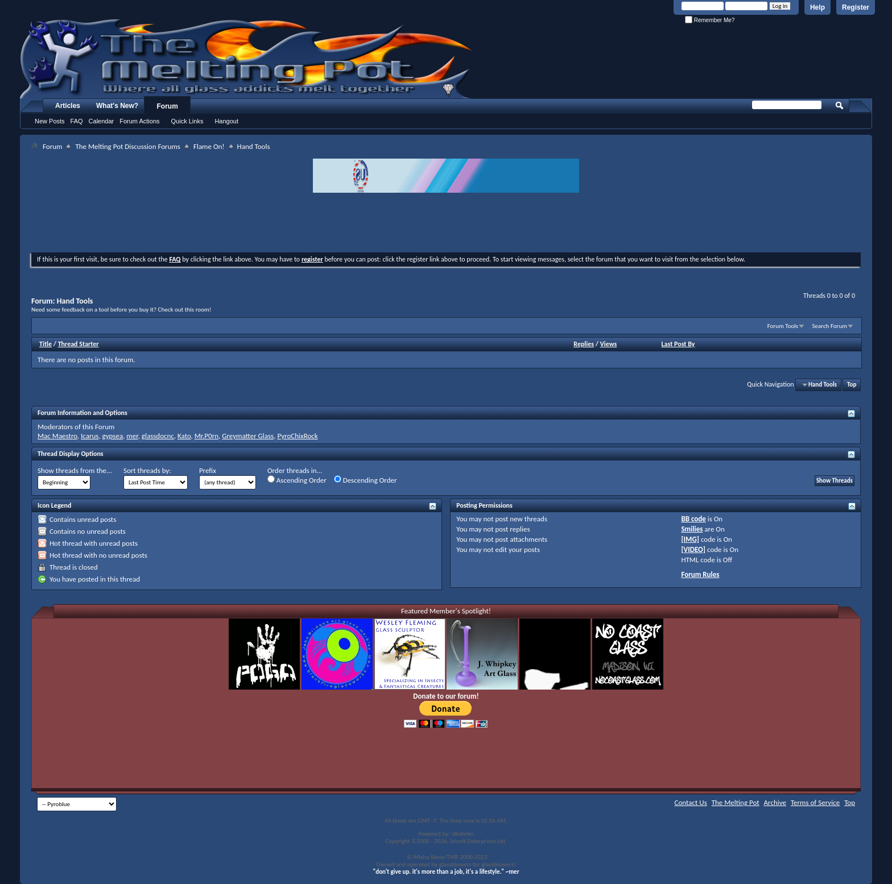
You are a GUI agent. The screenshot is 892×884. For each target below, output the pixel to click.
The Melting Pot (735, 802)
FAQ (77, 121)
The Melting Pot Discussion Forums (127, 146)
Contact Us (691, 802)
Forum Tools (782, 326)
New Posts (50, 121)
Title (45, 344)
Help (817, 7)
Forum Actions (139, 121)
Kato (184, 435)
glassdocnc (158, 435)
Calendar (101, 121)
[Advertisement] (446, 224)
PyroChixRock (297, 435)
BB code (693, 518)
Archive (775, 802)
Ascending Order (297, 479)
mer (132, 435)
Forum (167, 106)
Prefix (207, 470)
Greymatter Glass (248, 435)
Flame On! (209, 146)
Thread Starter (78, 344)
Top (851, 384)
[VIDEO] (693, 549)
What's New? (117, 106)
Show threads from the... (75, 470)
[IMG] (690, 539)
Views (608, 344)
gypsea (112, 435)
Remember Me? (709, 20)
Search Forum (830, 326)
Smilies (692, 529)
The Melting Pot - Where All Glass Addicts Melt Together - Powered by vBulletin (247, 58)
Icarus (89, 435)
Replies (583, 344)
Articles (67, 106)
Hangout (226, 121)
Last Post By (678, 344)
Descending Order (365, 479)
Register (855, 7)
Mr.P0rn (206, 435)
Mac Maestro (57, 435)
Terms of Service (815, 802)
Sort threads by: (147, 470)
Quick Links (187, 121)
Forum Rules (700, 574)
